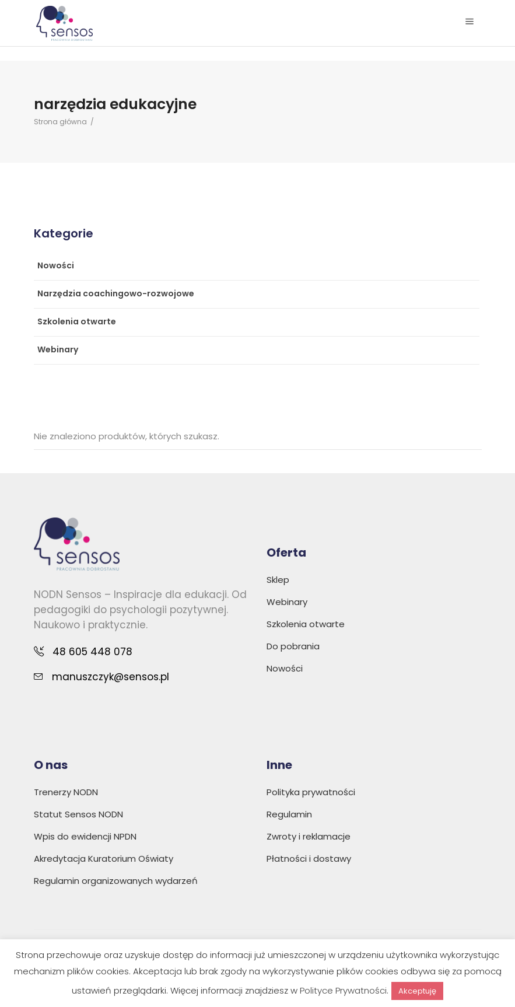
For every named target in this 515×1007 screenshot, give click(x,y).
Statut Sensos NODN (78, 814)
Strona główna (60, 122)
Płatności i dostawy (309, 858)
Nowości (55, 265)
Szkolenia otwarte (76, 321)
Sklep (278, 580)
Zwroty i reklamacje (309, 836)
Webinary (57, 349)
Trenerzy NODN (66, 792)
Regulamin (289, 814)
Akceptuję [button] (417, 990)
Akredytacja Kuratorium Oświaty (103, 858)
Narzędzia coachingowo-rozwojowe (115, 293)
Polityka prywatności (311, 792)
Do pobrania (293, 646)
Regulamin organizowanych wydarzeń (116, 881)
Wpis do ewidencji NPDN (85, 836)
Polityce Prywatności (343, 990)
